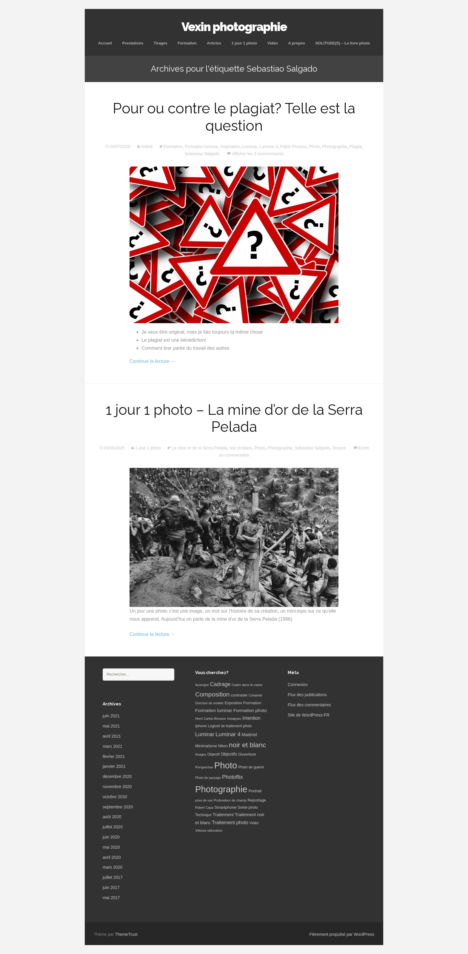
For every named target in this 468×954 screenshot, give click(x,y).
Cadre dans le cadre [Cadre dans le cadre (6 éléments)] (247, 685)
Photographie (334, 146)
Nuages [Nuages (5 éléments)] (200, 754)
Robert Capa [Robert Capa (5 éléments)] (204, 807)
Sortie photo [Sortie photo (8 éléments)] (248, 807)
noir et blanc (240, 448)
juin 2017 (111, 887)
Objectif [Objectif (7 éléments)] (213, 754)
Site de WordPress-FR (309, 715)
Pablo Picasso (293, 146)
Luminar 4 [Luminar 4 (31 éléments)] (228, 734)
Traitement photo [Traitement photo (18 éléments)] (230, 822)
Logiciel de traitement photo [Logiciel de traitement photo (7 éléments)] (230, 726)
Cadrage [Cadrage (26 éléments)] (220, 684)
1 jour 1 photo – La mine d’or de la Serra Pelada (234, 418)
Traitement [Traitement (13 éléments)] (223, 814)
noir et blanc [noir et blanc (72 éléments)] (247, 745)
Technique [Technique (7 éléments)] (203, 815)
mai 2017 (111, 897)
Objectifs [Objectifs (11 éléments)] (229, 754)
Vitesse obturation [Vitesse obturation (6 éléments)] (208, 830)
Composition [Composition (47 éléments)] (212, 694)
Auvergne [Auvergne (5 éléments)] (202, 685)
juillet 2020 (113, 826)
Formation (187, 43)
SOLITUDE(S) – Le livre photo (342, 43)
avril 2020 (112, 857)
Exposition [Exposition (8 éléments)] (233, 703)
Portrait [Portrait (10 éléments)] (254, 791)
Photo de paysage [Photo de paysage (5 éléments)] (208, 777)
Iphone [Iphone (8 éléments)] (201, 726)
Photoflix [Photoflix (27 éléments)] (232, 777)
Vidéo (272, 43)
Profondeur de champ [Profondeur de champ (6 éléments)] (230, 800)
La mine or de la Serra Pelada (199, 448)
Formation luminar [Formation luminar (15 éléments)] (213, 710)
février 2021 (114, 756)
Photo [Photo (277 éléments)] (225, 765)
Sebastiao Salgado (202, 153)
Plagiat (355, 146)
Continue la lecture (153, 361)
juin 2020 (111, 837)
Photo (314, 146)
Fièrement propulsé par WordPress (341, 934)
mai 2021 (111, 726)
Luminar (249, 146)
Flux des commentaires (309, 704)
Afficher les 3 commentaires (257, 153)
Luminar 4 (268, 146)
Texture (339, 448)
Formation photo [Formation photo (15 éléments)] (250, 710)
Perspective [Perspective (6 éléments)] (204, 767)
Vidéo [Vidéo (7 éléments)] (254, 823)
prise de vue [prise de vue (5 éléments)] (204, 800)
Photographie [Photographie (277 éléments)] (221, 789)
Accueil (105, 43)
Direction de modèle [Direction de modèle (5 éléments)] (209, 703)
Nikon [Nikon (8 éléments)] (223, 746)
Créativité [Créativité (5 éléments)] (255, 695)
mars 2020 (112, 867)
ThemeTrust (126, 934)
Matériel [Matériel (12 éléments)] (249, 734)
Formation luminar (201, 146)
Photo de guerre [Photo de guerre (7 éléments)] (251, 767)
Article (147, 146)
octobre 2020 (115, 796)
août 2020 (112, 816)
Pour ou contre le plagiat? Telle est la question (234, 117)
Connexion (298, 684)
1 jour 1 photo (244, 43)
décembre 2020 (117, 776)
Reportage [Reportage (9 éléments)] (257, 800)
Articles (214, 43)
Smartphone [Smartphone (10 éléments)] (225, 807)
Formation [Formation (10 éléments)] (252, 703)
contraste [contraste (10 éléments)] (239, 695)
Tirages (160, 43)
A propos (296, 43)
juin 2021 (111, 715)
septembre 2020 (118, 806)
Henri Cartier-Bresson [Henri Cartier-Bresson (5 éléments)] (210, 718)
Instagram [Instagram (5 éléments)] (234, 718)
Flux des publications (307, 694)
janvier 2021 (114, 766)
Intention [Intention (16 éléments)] (251, 718)
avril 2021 (112, 736)
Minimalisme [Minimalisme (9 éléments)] (206, 746)
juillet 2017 (113, 877)
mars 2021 (112, 746)
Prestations (132, 43)
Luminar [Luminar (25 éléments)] (204, 734)
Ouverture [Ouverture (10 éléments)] (247, 754)
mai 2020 (111, 847)
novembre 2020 (117, 786)
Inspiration (230, 146)
